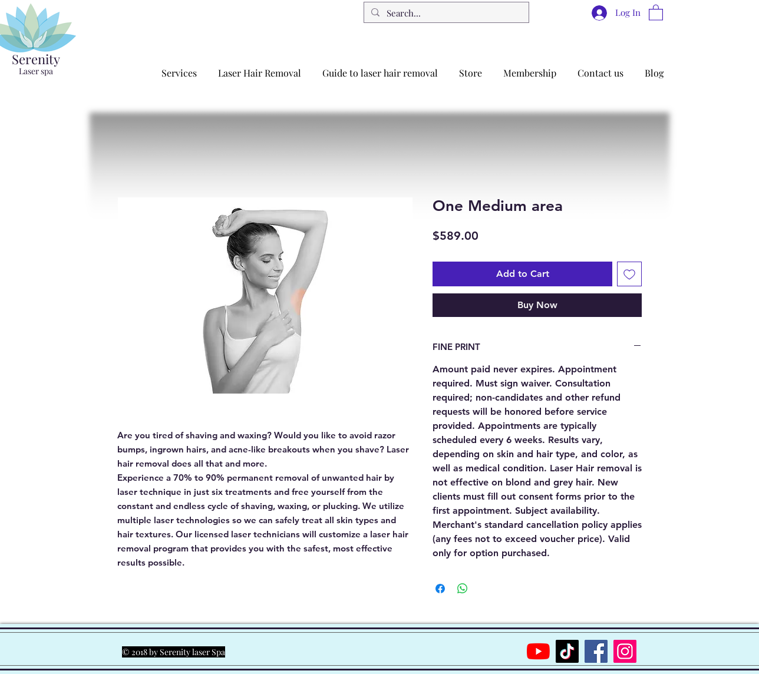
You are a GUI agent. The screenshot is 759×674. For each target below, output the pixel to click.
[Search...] (445, 13)
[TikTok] (567, 651)
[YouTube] (538, 651)
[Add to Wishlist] (629, 274)
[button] (656, 12)
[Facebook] (596, 651)
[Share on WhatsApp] (463, 589)
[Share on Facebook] (440, 589)
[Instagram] (624, 651)
